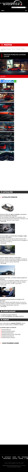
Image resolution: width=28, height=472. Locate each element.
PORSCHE (18, 49)
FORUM (21, 458)
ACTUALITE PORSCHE (9, 197)
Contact (6, 463)
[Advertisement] (14, 28)
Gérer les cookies (20, 463)
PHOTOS (13, 49)
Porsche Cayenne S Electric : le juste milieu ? (10, 257)
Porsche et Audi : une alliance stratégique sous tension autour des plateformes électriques (13, 215)
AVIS (19, 457)
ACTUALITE (8, 457)
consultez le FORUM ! (18, 324)
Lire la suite (3, 221)
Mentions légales (12, 463)
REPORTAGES (7, 458)
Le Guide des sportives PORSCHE (9, 315)
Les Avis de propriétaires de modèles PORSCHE (12, 316)
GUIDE (14, 457)
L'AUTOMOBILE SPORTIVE (6, 49)
